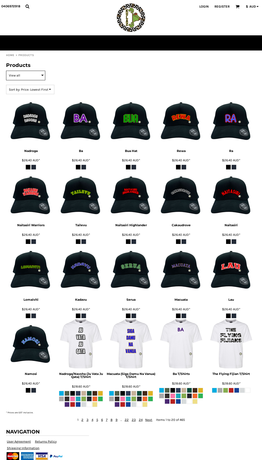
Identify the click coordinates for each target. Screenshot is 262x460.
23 (134, 420)
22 (127, 420)
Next (148, 420)
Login (204, 6)
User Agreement (19, 441)
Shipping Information (23, 448)
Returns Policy (46, 441)
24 (141, 420)
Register (222, 6)
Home (10, 55)
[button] (27, 6)
